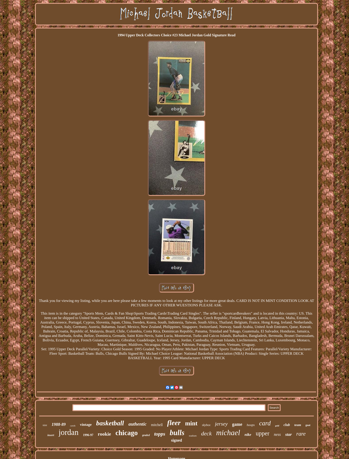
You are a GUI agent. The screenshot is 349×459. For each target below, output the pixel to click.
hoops (251, 425)
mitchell (157, 425)
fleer (174, 423)
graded (146, 435)
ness (277, 434)
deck (206, 433)
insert (50, 435)
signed (176, 440)
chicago (127, 433)
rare (301, 434)
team (297, 425)
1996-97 (88, 435)
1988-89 (59, 424)
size (45, 425)
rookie (104, 434)
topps (159, 434)
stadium (193, 435)
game (237, 424)
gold (277, 425)
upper (262, 433)
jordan (68, 432)
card (265, 423)
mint (191, 423)
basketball (110, 423)
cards (72, 425)
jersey (221, 424)
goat (308, 425)
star (288, 434)
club (287, 425)
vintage (86, 424)
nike (248, 434)
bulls (177, 433)
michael (228, 432)
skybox (206, 425)
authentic (137, 424)
